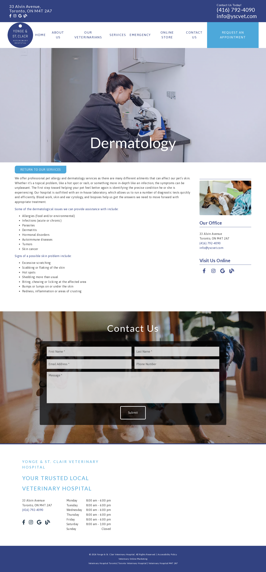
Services (118, 35)
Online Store (167, 35)
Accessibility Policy (167, 554)
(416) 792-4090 (236, 10)
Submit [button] (133, 412)
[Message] (133, 387)
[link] (10, 16)
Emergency (140, 35)
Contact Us (194, 35)
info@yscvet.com (237, 16)
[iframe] (199, 495)
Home (40, 35)
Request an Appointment (233, 35)
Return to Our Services (40, 169)
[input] (89, 351)
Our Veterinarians (88, 35)
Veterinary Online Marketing (133, 559)
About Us (58, 35)
